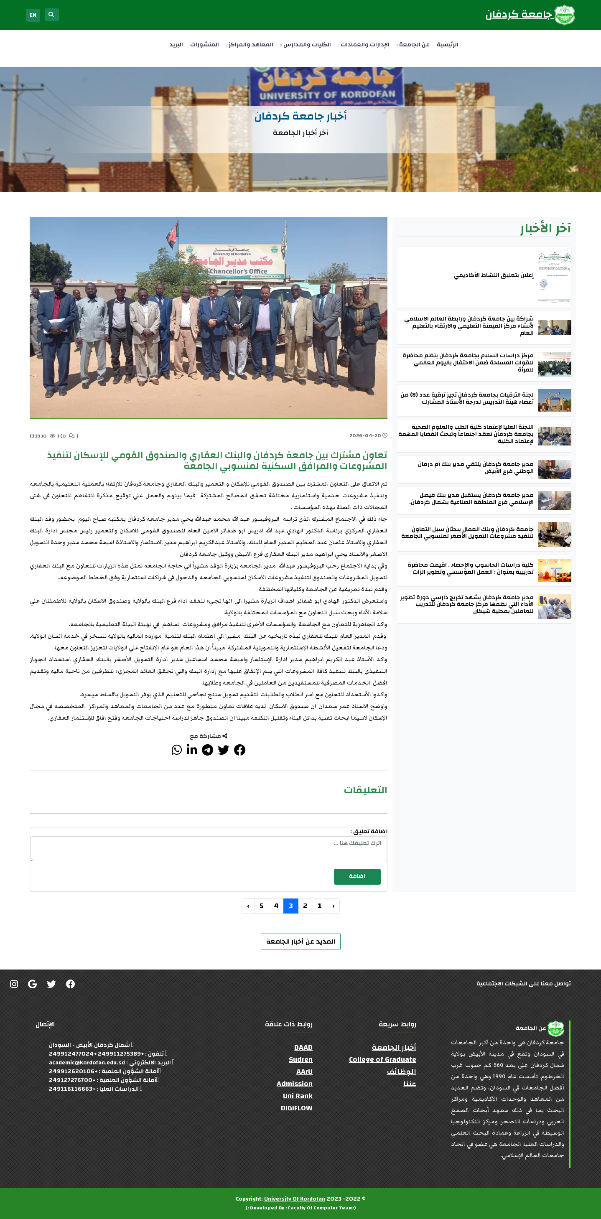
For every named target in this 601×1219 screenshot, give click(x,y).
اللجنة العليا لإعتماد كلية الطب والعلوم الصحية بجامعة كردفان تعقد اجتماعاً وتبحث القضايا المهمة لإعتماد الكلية (466, 434)
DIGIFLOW (297, 1108)
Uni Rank (298, 1096)
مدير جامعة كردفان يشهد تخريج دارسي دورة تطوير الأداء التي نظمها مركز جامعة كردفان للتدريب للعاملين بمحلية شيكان (467, 604)
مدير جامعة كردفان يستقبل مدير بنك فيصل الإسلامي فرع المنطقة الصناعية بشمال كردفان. (471, 499)
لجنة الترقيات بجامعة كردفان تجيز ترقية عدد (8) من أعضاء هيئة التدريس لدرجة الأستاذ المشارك (467, 399)
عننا (409, 1084)
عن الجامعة (413, 44)
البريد (176, 44)
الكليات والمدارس (305, 44)
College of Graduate (382, 1059)
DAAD (303, 1047)
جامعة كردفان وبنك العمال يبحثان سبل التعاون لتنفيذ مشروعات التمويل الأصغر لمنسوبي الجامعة (467, 533)
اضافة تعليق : (368, 831)
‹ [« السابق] (333, 906)
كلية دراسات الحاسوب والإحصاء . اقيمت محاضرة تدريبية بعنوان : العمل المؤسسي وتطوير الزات (470, 569)
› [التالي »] (248, 906)
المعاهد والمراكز (249, 44)
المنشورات (204, 44)
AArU (304, 1072)
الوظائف (401, 1072)
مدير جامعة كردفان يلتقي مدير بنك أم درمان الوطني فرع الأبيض (476, 468)
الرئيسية (447, 44)
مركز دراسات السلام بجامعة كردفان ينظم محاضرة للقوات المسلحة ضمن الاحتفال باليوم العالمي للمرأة (468, 362)
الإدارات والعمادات (364, 44)
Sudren (301, 1059)
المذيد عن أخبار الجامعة (300, 941)
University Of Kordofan (294, 1199)
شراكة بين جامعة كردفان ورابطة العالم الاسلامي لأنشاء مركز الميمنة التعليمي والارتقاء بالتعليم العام (469, 326)
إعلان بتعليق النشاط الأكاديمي (494, 275)
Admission (295, 1084)
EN (33, 15)
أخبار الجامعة (394, 1047)
